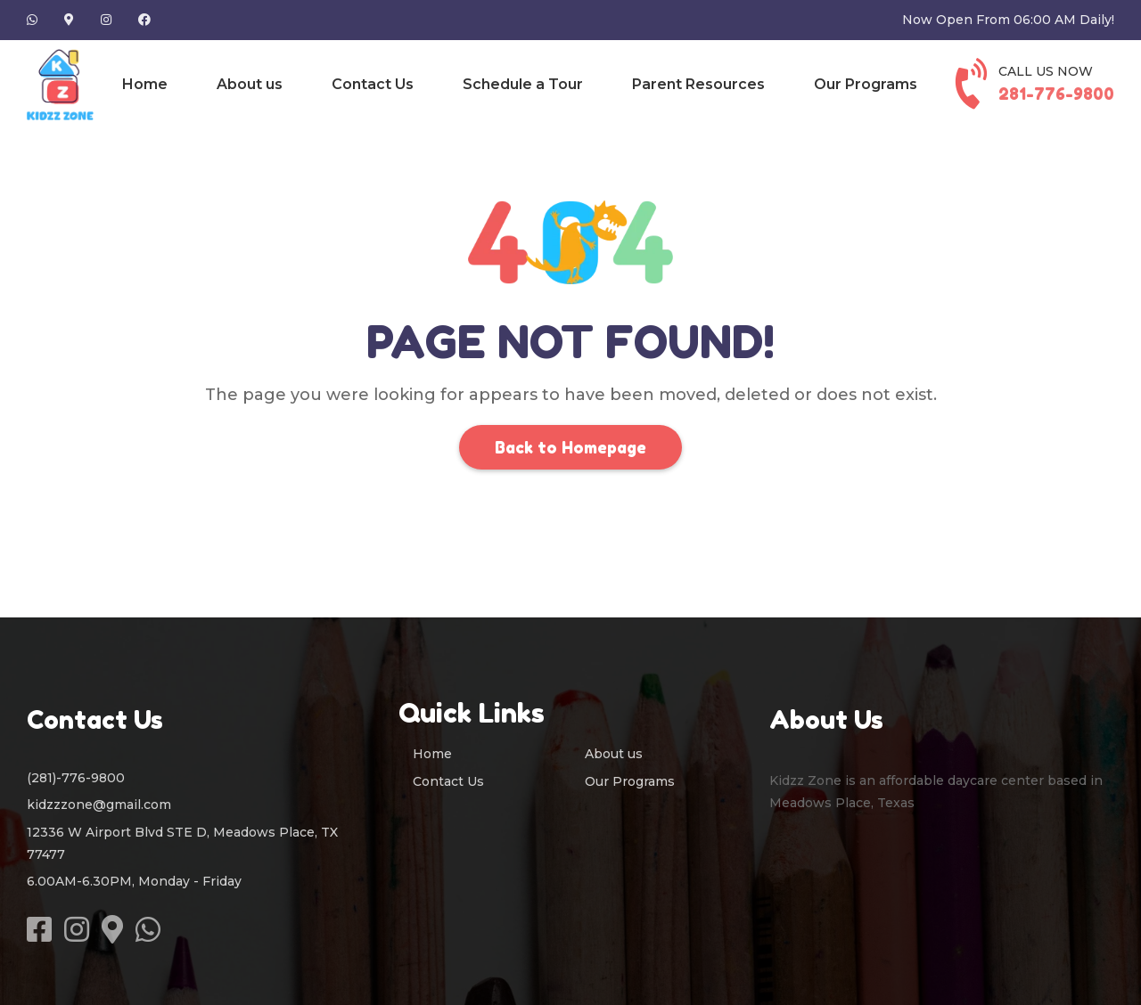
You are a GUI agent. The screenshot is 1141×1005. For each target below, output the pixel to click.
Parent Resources (698, 84)
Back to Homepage (570, 447)
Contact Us (373, 84)
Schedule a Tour (523, 84)
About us (250, 84)
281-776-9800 (1056, 93)
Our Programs (865, 84)
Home (145, 84)
